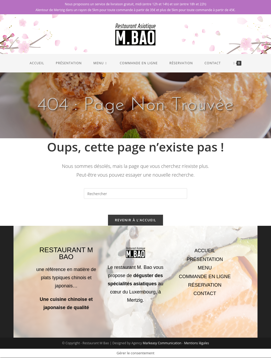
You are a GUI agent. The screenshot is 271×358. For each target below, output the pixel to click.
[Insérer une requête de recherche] (135, 193)
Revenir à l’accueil (135, 220)
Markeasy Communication (162, 343)
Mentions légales (196, 343)
